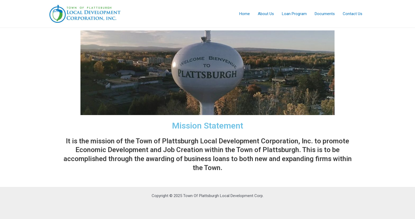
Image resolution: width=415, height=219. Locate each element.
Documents (325, 13)
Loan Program (294, 13)
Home (244, 13)
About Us (266, 13)
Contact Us (352, 13)
